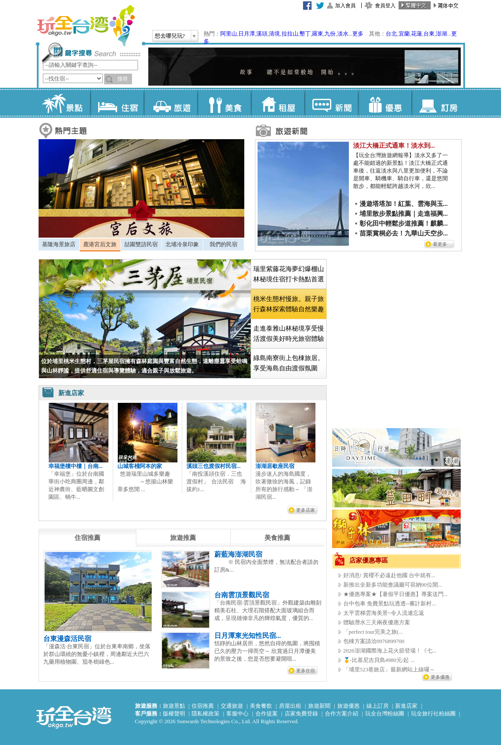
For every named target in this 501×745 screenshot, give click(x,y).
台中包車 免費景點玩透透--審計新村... (389, 603)
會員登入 (385, 6)
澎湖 (441, 33)
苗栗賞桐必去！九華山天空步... (404, 233)
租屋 (277, 103)
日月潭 (246, 33)
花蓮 (416, 33)
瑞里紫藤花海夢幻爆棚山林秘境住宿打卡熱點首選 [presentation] (288, 274)
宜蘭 (404, 33)
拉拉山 (290, 33)
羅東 (317, 33)
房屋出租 (290, 706)
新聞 (331, 103)
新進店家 (406, 706)
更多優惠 (440, 676)
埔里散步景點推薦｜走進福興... (404, 213)
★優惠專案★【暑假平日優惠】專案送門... (395, 594)
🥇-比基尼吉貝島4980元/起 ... (379, 660)
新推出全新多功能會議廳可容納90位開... (392, 584)
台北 (391, 33)
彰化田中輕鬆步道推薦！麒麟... (404, 223)
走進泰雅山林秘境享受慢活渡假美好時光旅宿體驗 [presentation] (288, 333)
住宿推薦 (203, 706)
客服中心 (237, 713)
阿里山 (228, 33)
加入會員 (345, 6)
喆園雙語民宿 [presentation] (141, 244)
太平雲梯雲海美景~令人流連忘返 (383, 613)
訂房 (438, 103)
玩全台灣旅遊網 (85, 25)
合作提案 (266, 713)
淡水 (342, 33)
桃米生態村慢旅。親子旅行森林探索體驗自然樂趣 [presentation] (288, 304)
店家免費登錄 (301, 713)
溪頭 (261, 33)
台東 (429, 33)
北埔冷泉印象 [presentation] (182, 244)
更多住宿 (305, 670)
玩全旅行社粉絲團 (433, 713)
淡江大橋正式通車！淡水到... (394, 145)
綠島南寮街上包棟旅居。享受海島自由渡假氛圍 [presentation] (288, 363)
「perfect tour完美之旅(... (373, 632)
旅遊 (170, 103)
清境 (274, 33)
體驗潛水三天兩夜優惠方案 (376, 622)
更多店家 (305, 510)
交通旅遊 (232, 706)
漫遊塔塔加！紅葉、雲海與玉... (404, 203)
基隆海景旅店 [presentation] (58, 244)
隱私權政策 (205, 713)
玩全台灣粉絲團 (384, 713)
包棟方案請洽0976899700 (374, 641)
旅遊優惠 (348, 706)
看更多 (440, 244)
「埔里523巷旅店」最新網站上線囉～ (389, 669)
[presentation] (87, 537)
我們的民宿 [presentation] (223, 244)
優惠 (384, 103)
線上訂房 (377, 706)
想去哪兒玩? (170, 36)
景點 (63, 103)
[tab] (59, 244)
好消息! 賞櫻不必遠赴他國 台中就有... (389, 575)
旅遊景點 (174, 706)
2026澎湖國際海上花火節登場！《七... (390, 650)
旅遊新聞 (319, 706)
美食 (224, 103)
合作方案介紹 (341, 713)
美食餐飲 (261, 706)
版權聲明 (174, 713)
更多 (357, 33)
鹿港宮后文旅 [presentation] (100, 244)
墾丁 (305, 33)
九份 (330, 33)
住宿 (117, 103)
